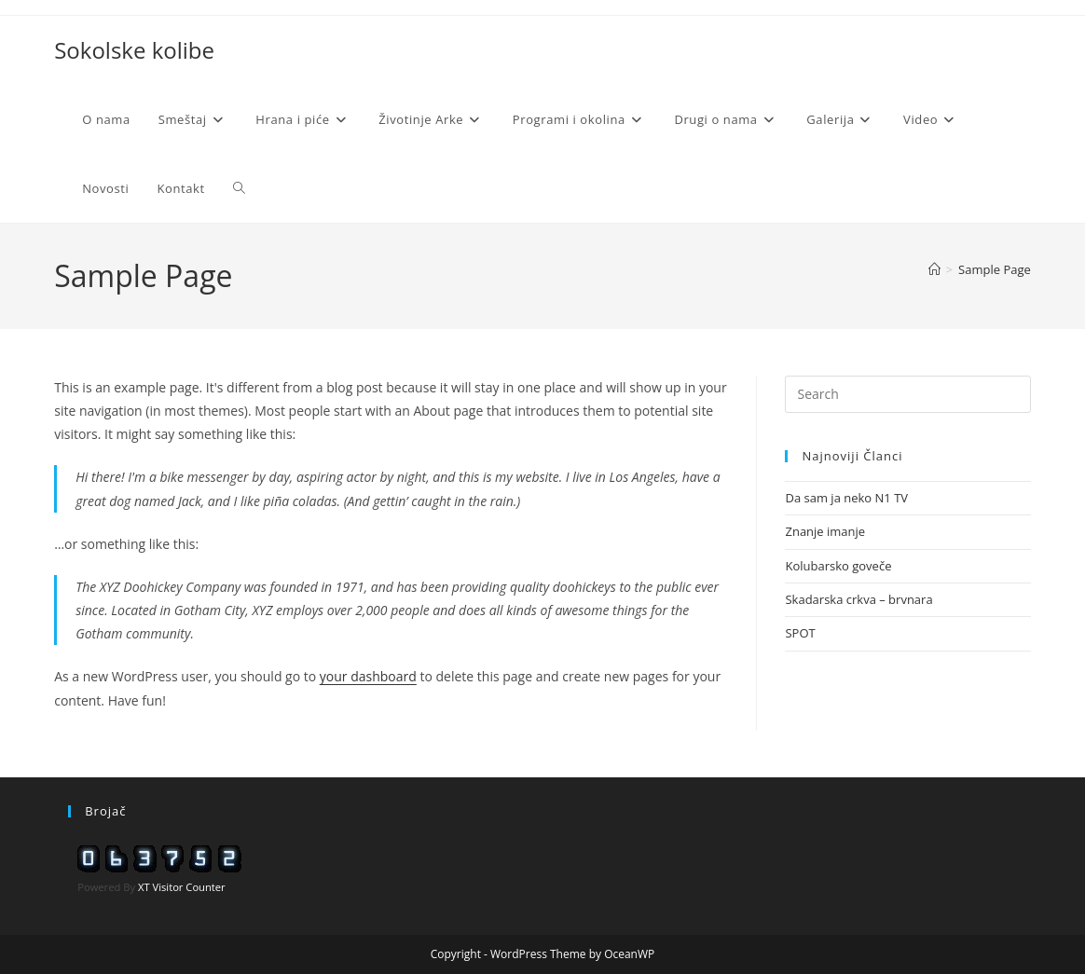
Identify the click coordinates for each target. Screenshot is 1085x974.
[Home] (934, 269)
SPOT (800, 632)
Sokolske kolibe (134, 49)
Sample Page (994, 269)
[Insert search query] (907, 394)
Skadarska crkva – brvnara (858, 599)
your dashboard (368, 676)
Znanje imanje (825, 531)
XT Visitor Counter (182, 887)
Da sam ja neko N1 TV (846, 497)
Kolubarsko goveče (838, 565)
